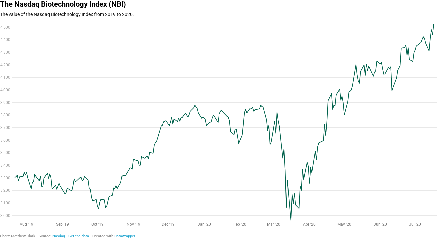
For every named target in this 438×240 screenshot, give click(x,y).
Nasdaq (58, 236)
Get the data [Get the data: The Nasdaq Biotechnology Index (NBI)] (78, 236)
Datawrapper (124, 236)
